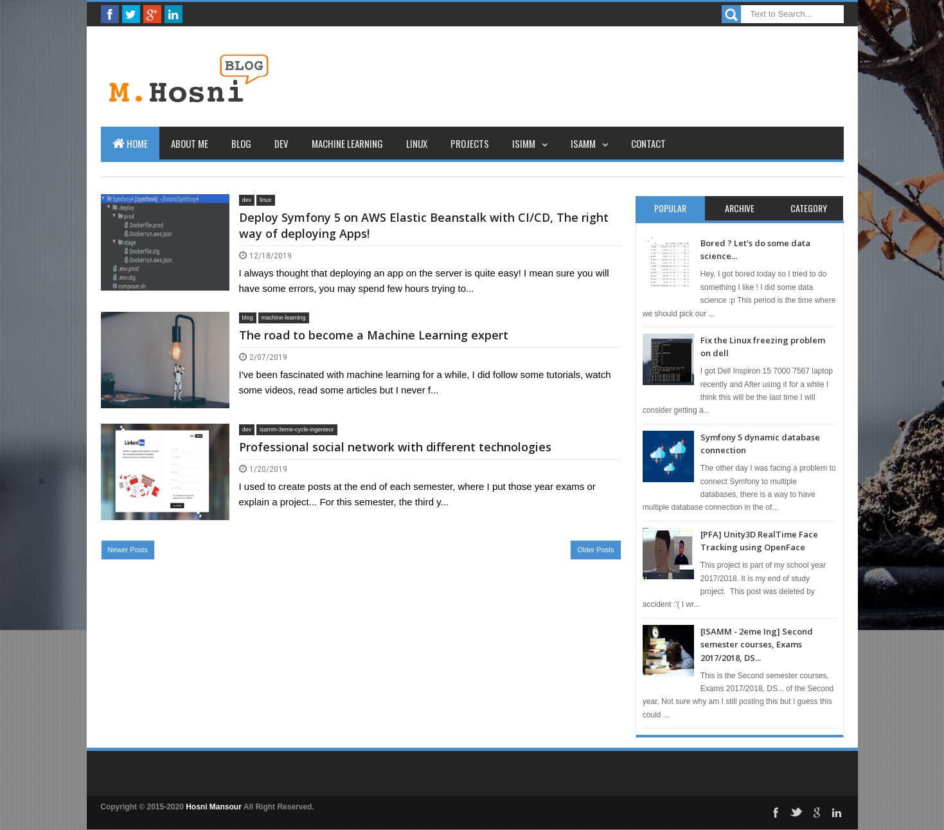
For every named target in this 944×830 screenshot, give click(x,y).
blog (247, 317)
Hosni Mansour (214, 806)
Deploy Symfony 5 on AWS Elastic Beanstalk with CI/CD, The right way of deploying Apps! (424, 225)
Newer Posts (128, 550)
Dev (281, 143)
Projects (469, 143)
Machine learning (347, 143)
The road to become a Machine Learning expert (373, 335)
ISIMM (523, 143)
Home (130, 143)
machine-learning (284, 317)
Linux (416, 143)
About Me (189, 143)
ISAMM (583, 143)
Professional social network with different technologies (395, 447)
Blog (241, 143)
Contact (648, 143)
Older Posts (595, 550)
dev (247, 200)
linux (266, 200)
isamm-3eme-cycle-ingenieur (297, 429)
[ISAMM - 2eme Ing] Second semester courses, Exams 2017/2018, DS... (756, 644)
